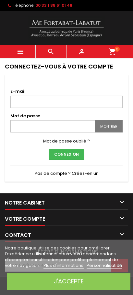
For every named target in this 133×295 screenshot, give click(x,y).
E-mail (18, 91)
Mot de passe (25, 116)
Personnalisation (104, 265)
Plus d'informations (63, 265)
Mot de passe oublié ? (66, 141)
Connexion (66, 154)
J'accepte (69, 281)
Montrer (108, 126)
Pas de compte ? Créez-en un (67, 173)
